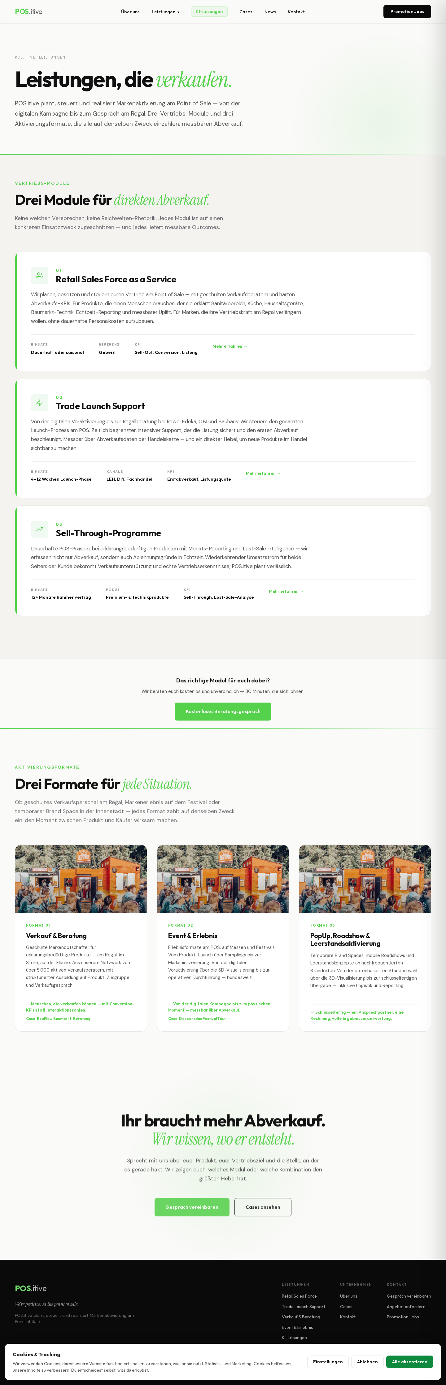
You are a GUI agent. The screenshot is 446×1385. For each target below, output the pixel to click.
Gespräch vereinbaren (409, 1296)
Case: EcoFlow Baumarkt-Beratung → (60, 1019)
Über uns (130, 12)
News (270, 12)
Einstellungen (328, 1362)
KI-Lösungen (209, 12)
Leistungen (165, 12)
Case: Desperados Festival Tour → (199, 1019)
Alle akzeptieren (409, 1362)
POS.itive (25, 57)
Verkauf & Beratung (301, 1317)
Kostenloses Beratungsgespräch (223, 711)
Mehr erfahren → (229, 347)
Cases (245, 12)
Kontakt (296, 12)
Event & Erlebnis (297, 1327)
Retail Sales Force (299, 1296)
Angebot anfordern (406, 1306)
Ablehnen (367, 1362)
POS (28, 11)
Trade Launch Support (303, 1306)
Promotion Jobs (407, 11)
